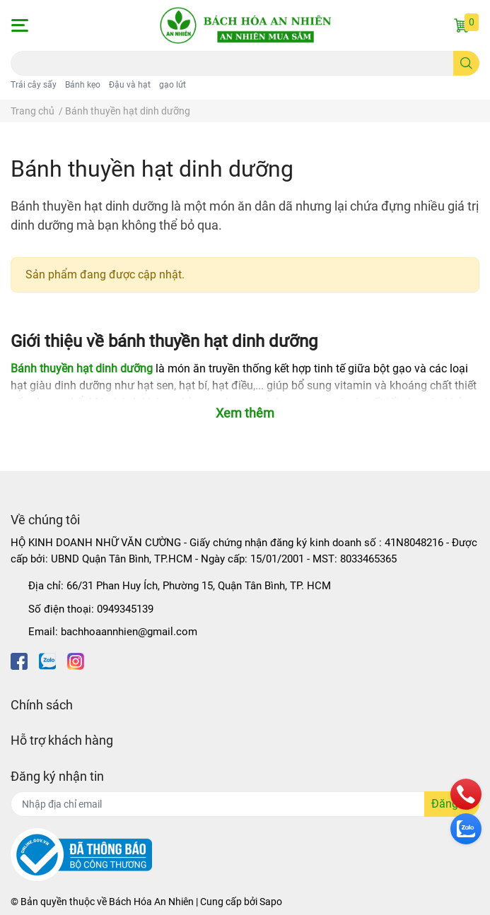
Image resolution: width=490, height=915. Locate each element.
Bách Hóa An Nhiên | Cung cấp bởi (184, 901)
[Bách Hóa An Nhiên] (245, 25)
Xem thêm (245, 413)
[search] (466, 63)
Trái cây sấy (34, 85)
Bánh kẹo (82, 85)
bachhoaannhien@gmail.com (129, 631)
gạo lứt (172, 85)
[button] (19, 25)
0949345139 (125, 609)
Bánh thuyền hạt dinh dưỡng (82, 368)
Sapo (270, 901)
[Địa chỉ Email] (245, 804)
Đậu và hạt (130, 85)
